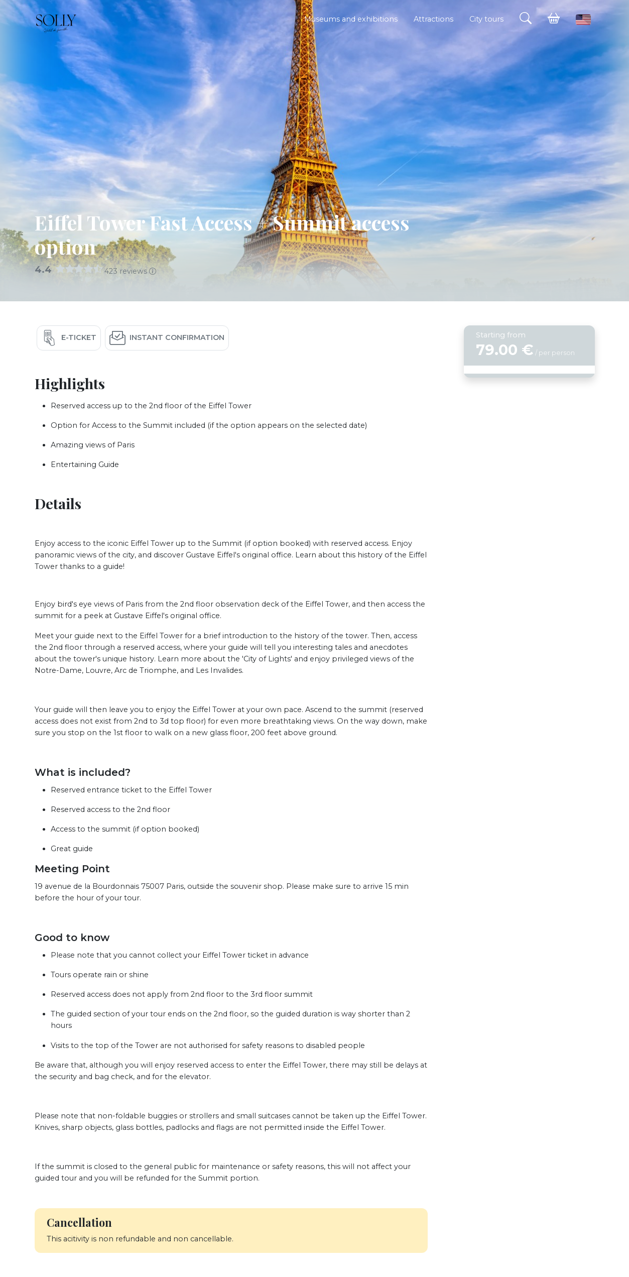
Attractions (433, 19)
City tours (486, 19)
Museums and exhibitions (351, 19)
